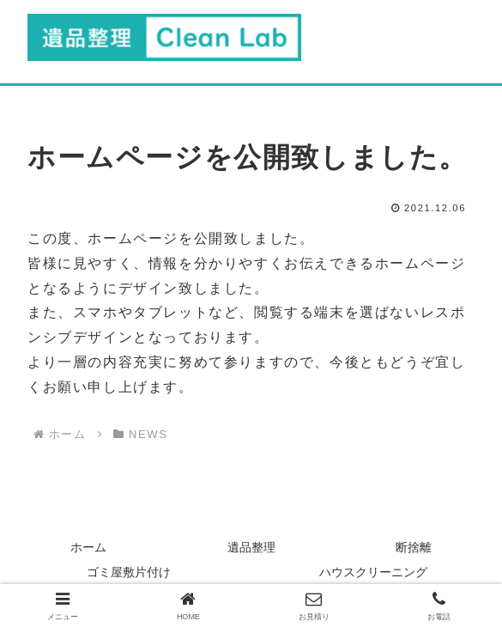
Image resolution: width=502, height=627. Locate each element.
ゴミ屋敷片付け (129, 572)
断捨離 (414, 547)
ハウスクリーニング (373, 572)
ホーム (88, 547)
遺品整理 (251, 547)
